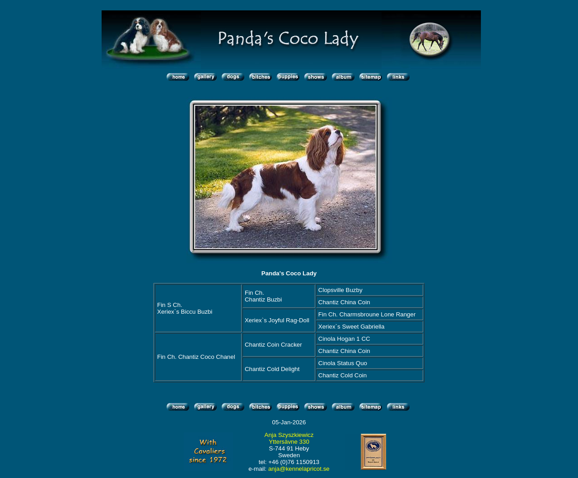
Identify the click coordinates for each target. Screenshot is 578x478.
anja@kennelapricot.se (299, 468)
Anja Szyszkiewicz (289, 435)
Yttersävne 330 (289, 441)
